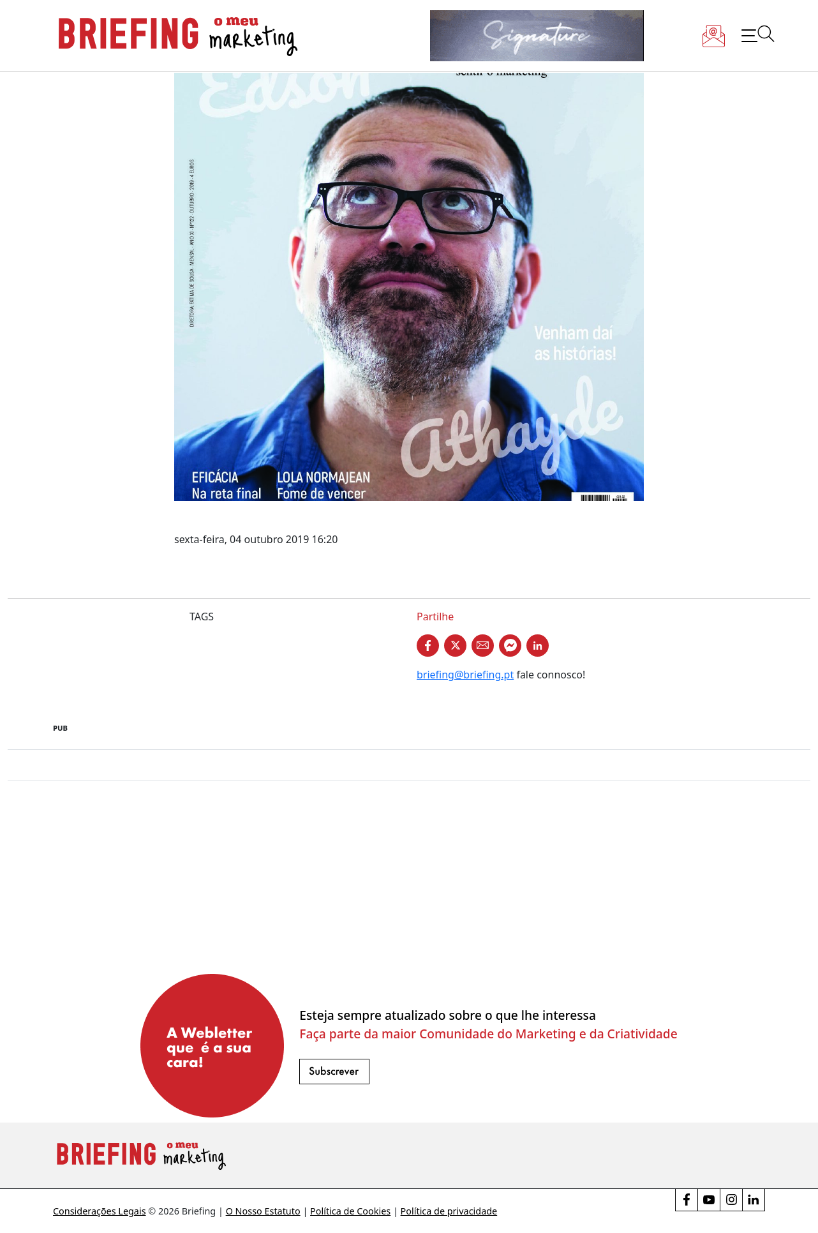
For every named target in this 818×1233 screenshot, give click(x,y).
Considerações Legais (99, 1211)
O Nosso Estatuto (263, 1211)
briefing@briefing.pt (465, 675)
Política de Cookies (350, 1211)
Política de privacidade (449, 1211)
